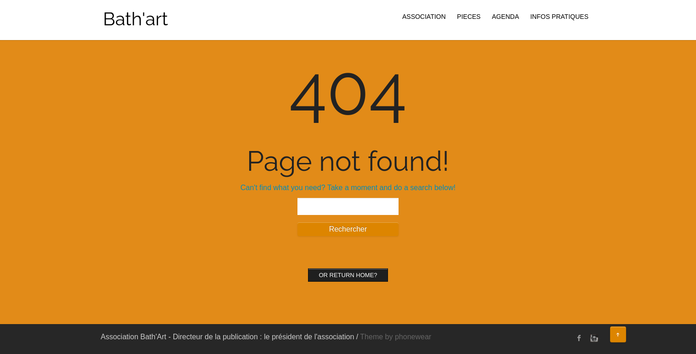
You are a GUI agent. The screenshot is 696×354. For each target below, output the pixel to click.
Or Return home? (348, 275)
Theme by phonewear (395, 337)
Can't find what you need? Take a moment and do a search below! (348, 188)
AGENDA (505, 16)
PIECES (468, 16)
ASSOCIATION (424, 16)
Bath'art (135, 18)
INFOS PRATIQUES (559, 16)
